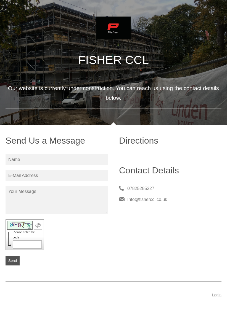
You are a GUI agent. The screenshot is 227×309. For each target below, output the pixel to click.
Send (12, 261)
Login (216, 295)
